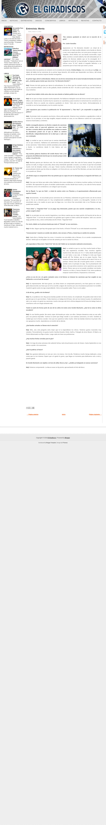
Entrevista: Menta (35, 29)
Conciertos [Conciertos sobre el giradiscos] (50, 20)
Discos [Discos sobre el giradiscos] (38, 20)
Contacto (96, 20)
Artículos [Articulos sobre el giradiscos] (73, 20)
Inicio (4, 20)
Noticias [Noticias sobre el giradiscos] (14, 20)
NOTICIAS (7, 97)
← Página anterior (32, 414)
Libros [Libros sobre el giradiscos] (62, 20)
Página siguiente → (95, 414)
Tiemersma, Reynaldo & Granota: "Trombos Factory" (16, 213)
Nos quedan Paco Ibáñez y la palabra (17, 29)
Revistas (85, 20)
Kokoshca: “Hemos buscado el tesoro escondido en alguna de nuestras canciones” (13, 54)
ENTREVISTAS (8, 47)
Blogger (67, 438)
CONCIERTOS (8, 26)
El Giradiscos (52, 438)
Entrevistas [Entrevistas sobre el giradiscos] (26, 20)
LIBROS (6, 73)
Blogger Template (51, 442)
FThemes (65, 442)
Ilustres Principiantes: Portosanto (16, 191)
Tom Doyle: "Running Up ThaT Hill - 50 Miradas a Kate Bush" (17, 79)
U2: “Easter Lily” (17, 168)
